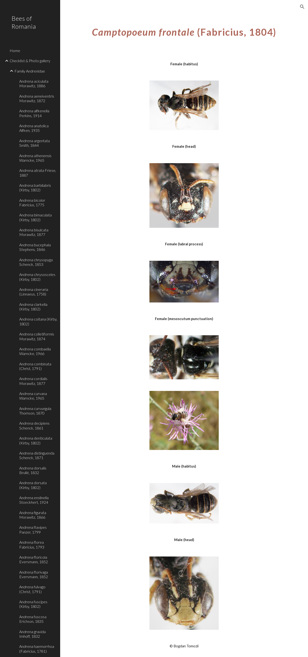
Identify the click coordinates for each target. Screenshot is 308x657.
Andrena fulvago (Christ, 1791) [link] (32, 589)
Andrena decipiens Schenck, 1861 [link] (34, 425)
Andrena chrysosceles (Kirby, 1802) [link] (37, 276)
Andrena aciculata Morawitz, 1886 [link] (33, 83)
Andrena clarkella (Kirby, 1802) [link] (33, 306)
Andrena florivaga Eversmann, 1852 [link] (33, 574)
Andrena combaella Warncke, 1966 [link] (35, 351)
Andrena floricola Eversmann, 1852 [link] (33, 559)
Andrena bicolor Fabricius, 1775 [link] (32, 202)
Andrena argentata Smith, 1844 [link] (34, 142)
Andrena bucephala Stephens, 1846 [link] (35, 247)
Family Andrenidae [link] (29, 71)
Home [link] (15, 50)
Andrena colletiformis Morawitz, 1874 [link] (36, 336)
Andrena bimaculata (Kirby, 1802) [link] (35, 217)
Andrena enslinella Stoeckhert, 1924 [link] (34, 499)
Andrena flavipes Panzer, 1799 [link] (33, 529)
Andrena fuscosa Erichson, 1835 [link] (32, 618)
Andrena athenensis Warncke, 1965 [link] (35, 157)
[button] (302, 7)
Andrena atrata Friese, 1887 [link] (37, 172)
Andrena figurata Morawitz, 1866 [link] (32, 514)
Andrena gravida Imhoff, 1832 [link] (32, 633)
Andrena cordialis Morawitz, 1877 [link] (33, 380)
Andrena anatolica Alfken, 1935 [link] (34, 128)
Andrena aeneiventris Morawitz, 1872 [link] (36, 98)
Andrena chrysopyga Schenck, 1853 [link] (36, 262)
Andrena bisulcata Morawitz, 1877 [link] (33, 232)
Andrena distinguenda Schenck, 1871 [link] (36, 455)
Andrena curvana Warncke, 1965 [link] (33, 395)
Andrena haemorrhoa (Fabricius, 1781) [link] (36, 648)
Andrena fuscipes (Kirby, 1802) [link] (33, 604)
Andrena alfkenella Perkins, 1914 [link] (34, 113)
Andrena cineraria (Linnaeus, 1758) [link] (33, 291)
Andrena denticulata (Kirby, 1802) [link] (35, 440)
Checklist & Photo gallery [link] (30, 60)
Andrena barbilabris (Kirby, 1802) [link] (35, 187)
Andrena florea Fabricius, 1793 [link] (31, 544)
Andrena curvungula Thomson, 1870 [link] (35, 410)
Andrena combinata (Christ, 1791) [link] (35, 366)
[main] (184, 30)
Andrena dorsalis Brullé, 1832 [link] (32, 470)
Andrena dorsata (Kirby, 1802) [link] (33, 484)
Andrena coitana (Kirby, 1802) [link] (38, 321)
